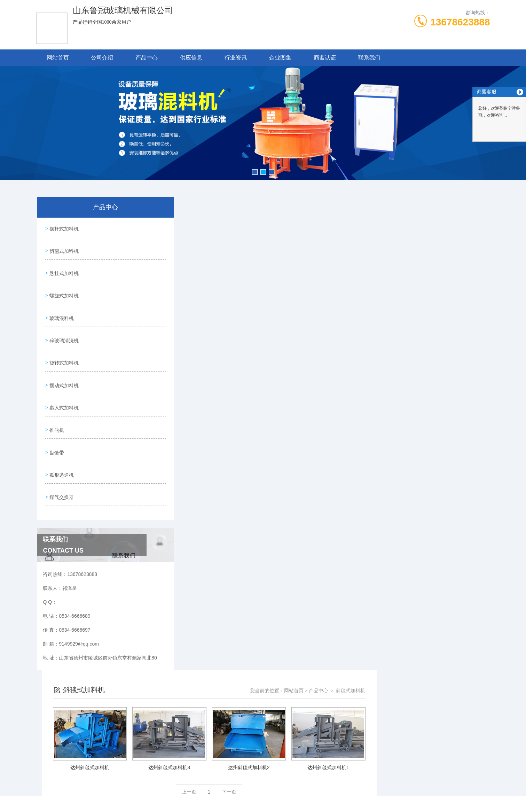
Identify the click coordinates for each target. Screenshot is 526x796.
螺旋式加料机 (63, 287)
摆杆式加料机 (63, 227)
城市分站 (73, 756)
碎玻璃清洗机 (63, 326)
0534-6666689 (210, 679)
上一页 (302, 318)
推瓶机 (56, 406)
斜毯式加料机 (63, 247)
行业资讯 (236, 58)
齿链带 (56, 426)
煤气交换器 (61, 465)
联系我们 (369, 58)
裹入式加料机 (63, 386)
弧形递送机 (61, 445)
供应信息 (191, 58)
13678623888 (460, 22)
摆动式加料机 (63, 366)
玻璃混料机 (61, 307)
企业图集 (280, 58)
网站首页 (58, 58)
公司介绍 (102, 58)
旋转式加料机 (63, 346)
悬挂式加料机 (63, 267)
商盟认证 (325, 58)
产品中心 (146, 58)
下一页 (342, 318)
